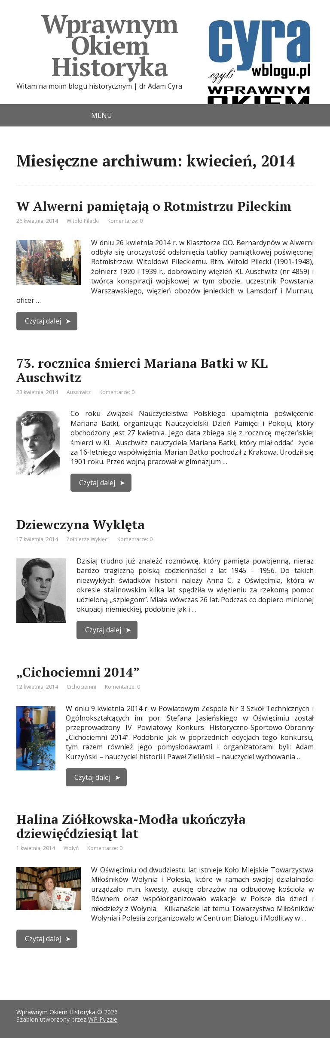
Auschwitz (79, 392)
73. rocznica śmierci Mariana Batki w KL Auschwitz (142, 370)
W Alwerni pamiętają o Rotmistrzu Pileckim (153, 206)
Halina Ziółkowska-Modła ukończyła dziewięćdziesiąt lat (131, 826)
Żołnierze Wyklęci (88, 539)
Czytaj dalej (43, 321)
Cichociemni (81, 686)
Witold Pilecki (83, 221)
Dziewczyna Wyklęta (80, 524)
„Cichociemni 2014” (78, 672)
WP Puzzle (102, 1019)
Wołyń (71, 848)
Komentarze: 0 (125, 221)
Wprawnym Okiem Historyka (177, 45)
